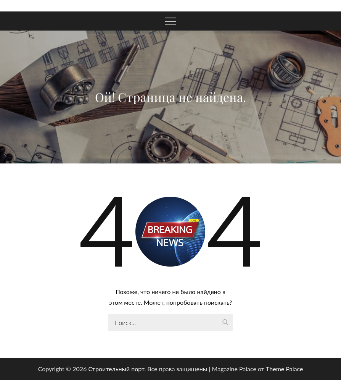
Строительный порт (116, 368)
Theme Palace (284, 368)
